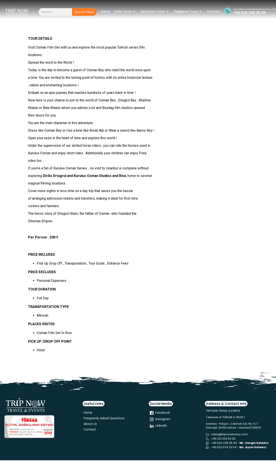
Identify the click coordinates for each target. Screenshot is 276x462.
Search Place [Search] (84, 12)
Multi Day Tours (155, 11)
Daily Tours (125, 11)
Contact (213, 11)
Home (105, 11)
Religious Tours (188, 11)
